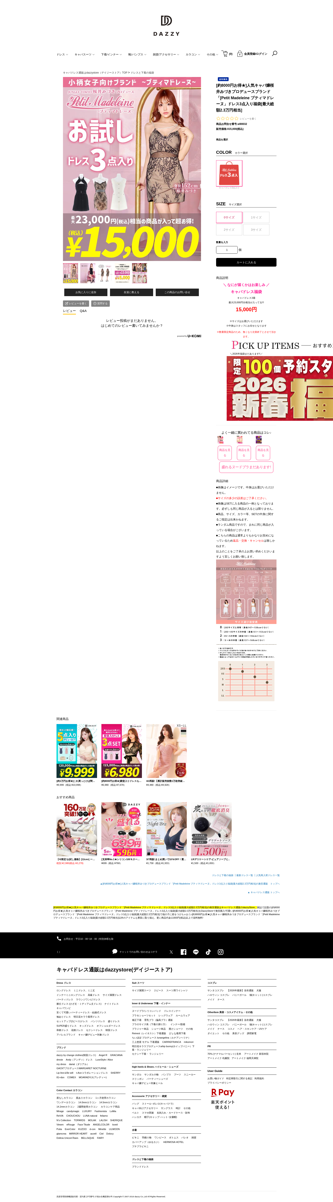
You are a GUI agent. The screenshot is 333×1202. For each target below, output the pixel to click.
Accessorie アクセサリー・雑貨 (149, 1096)
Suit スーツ (138, 983)
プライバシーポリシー (219, 1082)
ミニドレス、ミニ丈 (84, 990)
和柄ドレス (62, 1030)
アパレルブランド (66, 1034)
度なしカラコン (65, 1098)
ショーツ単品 (158, 1029)
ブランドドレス (140, 1166)
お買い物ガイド (215, 1078)
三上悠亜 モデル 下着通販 (145, 1042)
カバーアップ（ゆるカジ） (146, 1142)
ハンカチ (136, 1117)
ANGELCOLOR (101, 1124)
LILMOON (114, 1129)
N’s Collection (64, 1120)
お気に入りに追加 (85, 292)
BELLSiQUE (87, 1138)
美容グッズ (238, 1033)
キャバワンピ (64, 1008)
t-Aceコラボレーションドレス (92, 1073)
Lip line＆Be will (65, 1073)
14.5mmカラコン (108, 1102)
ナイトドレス (111, 1003)
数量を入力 (222, 242)
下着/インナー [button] (111, 54)
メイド (211, 999)
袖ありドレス (64, 1016)
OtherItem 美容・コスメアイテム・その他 (230, 1012)
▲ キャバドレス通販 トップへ (264, 892)
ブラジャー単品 (140, 1029)
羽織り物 (146, 1137)
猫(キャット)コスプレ (261, 995)
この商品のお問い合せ (177, 292)
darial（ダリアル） (79, 1064)
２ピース (158, 990)
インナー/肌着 (177, 1024)
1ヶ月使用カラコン (106, 1098)
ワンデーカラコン (66, 1102)
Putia (59, 1129)
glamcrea (61, 1133)
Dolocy (110, 1133)
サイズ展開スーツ (141, 990)
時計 (178, 1108)
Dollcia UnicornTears (67, 1138)
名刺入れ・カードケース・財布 (173, 1112)
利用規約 (259, 1078)
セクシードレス (94, 1030)
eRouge (70, 1124)
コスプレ (212, 983)
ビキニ (135, 1137)
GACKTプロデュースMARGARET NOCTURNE (81, 1068)
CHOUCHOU (73, 1115)
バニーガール (239, 995)
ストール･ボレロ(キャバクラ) (157, 1103)
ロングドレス (64, 990)
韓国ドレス (111, 1030)
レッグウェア (166, 1015)
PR (209, 1046)
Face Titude (84, 1124)
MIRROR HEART (78, 1133)
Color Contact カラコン (69, 1090)
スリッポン (138, 1079)
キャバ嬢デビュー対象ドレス (93, 1034)
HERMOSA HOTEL (173, 1142)
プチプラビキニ (140, 1146)
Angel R (103, 1055)
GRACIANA (116, 1055)
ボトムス (174, 1137)
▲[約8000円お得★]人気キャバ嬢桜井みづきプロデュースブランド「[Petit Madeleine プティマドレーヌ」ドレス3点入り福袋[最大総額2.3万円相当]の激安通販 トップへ (190, 883)
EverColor (70, 1129)
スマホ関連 (148, 1112)
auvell (93, 1133)
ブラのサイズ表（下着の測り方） (150, 1024)
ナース (221, 999)
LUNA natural (90, 1115)
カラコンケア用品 (110, 1106)
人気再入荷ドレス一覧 (268, 875)
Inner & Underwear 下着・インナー (151, 1003)
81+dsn (60, 1077)
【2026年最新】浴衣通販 (240, 990)
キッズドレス (86, 1025)
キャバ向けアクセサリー (145, 1108)
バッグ (135, 1103)
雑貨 (194, 1137)
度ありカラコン (84, 1098)
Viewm (60, 1124)
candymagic (73, 1111)
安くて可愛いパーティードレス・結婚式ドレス (81, 1012)
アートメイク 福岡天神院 (245, 1058)
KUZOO (82, 1129)
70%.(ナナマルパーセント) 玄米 (224, 1054)
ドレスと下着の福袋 (142, 1159)
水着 (134, 1130)
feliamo (104, 1115)
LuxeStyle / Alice (104, 1059)
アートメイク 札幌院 (218, 1058)
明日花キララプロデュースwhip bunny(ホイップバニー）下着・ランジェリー (163, 1048)
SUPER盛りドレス (67, 1025)
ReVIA (60, 1115)
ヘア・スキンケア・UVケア (252, 1029)
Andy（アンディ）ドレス (79, 1059)
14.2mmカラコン (66, 1106)
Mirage (60, 1111)
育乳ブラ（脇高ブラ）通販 (158, 1020)
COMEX (71, 1077)
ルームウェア (183, 1015)
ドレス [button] (62, 54)
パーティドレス (65, 999)
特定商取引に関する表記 (239, 1078)
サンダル (136, 1074)
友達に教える (131, 292)
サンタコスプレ (215, 990)
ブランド (61, 1047)
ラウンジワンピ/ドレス (88, 999)
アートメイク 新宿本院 (256, 1054)
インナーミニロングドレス (71, 995)
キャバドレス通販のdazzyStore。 (239, 907)
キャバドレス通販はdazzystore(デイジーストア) (114, 970)
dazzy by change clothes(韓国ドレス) (76, 1055)
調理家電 (251, 1033)
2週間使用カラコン (87, 1106)
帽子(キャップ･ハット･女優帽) (160, 1117)
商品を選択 (222, 139)
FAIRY (100, 1138)
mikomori (189, 1042)
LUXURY (87, 1111)
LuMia (113, 1111)
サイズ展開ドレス (112, 995)
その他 (189, 1029)
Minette (102, 1129)
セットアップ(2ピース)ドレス (72, 1021)
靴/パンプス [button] (137, 54)
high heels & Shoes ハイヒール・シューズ (155, 1066)
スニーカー (190, 1074)
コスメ (231, 1029)
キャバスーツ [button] (85, 54)
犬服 (258, 990)
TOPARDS (79, 1120)
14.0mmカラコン (87, 1102)
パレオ (184, 1137)
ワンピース (160, 1137)
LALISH (103, 1120)
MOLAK (92, 1120)
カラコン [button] (193, 54)
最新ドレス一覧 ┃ (246, 875)
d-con (93, 1129)
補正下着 (136, 1020)
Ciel (101, 1133)
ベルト (135, 1112)
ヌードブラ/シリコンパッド (146, 1011)
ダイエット (213, 1033)
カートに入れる (246, 262)
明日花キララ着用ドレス (87, 1016)
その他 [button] (212, 54)
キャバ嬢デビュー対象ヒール (147, 1083)
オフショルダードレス (108, 1025)
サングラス (167, 1108)
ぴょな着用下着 (177, 1033)
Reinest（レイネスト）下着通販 (149, 1033)
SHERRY (116, 1073)
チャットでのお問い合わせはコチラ (134, 951)
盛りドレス (114, 1021)
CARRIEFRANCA (171, 1042)
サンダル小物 (151, 1074)
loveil (115, 1124)
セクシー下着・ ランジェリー (147, 1054)
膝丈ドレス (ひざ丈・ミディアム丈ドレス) (79, 1003)
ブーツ (177, 1074)
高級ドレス (94, 995)
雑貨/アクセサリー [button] (166, 54)
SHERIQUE (116, 1120)
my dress (61, 1064)
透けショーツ (176, 1029)
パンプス (166, 1074)
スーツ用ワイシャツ (177, 990)
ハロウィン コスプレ (218, 995)
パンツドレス (98, 1021)
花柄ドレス (77, 1030)
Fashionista (101, 1111)
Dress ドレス (64, 983)
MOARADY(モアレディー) (93, 1077)
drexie (60, 1059)
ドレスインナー (172, 1011)
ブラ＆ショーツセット (144, 1015)
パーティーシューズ (157, 1079)
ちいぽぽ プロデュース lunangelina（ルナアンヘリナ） (161, 1037)
